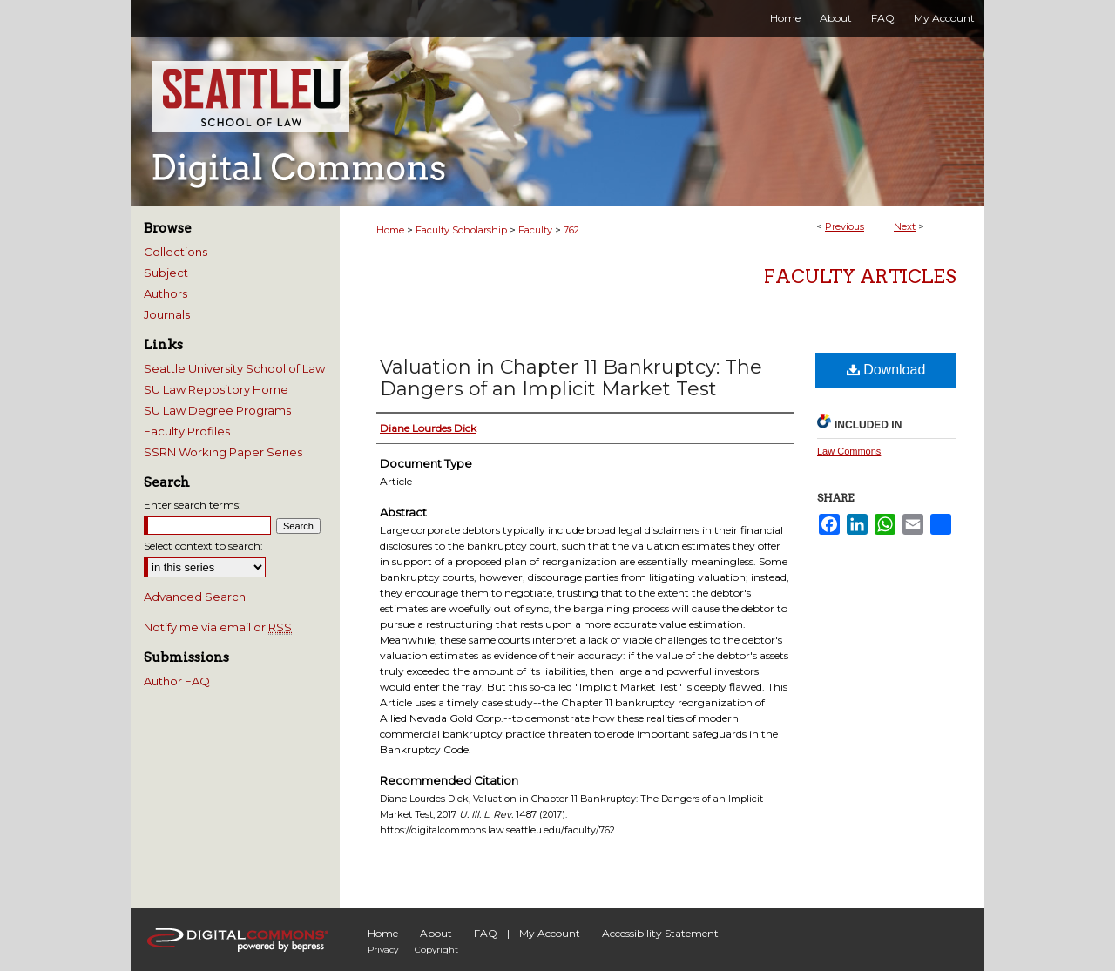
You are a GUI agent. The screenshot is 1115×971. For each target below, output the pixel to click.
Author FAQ (177, 681)
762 (571, 230)
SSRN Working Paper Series (223, 452)
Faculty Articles (860, 276)
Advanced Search (195, 597)
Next (905, 226)
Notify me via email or (218, 627)
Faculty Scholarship (461, 230)
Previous (844, 226)
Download (886, 369)
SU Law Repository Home (216, 389)
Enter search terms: (192, 504)
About (436, 933)
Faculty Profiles (187, 431)
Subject (166, 273)
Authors (165, 293)
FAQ (485, 933)
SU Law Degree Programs (217, 410)
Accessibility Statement (660, 933)
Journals (167, 314)
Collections (175, 252)
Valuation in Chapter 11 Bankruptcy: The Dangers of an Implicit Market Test (571, 378)
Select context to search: (203, 545)
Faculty (535, 230)
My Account (549, 933)
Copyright (436, 949)
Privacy (383, 949)
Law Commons (849, 451)
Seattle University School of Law (234, 368)
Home (390, 230)
